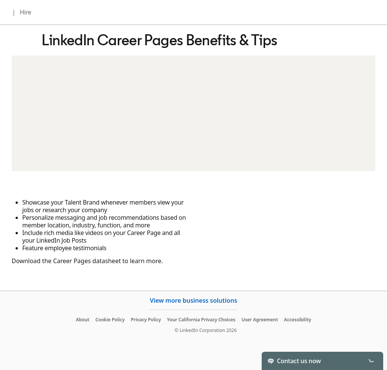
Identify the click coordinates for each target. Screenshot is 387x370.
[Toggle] (371, 361)
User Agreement (260, 319)
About (83, 319)
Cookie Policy (110, 319)
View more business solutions (193, 300)
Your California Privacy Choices (201, 319)
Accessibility (297, 319)
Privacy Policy (146, 319)
